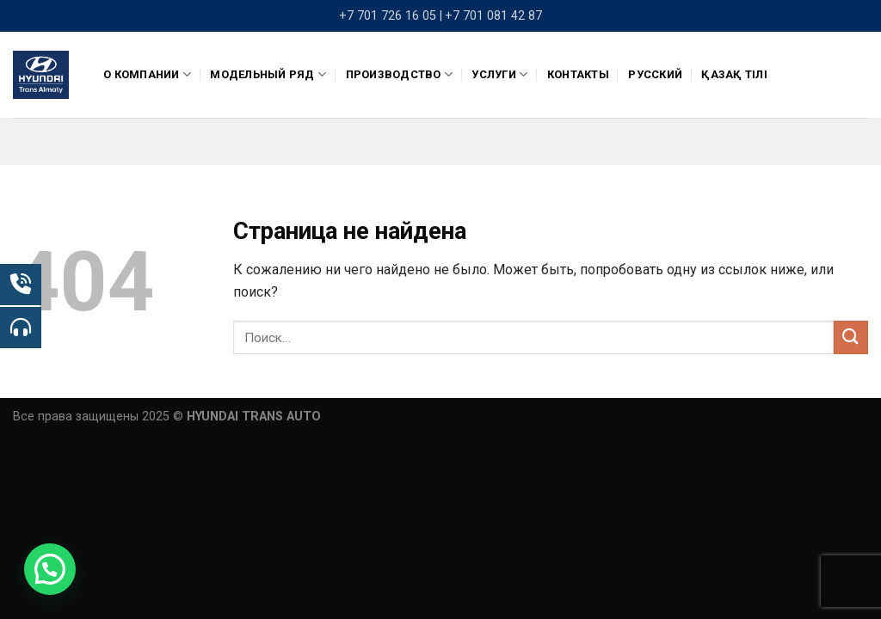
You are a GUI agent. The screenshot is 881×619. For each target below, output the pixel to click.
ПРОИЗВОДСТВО (399, 74)
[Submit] (851, 337)
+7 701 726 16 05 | (390, 16)
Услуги (499, 74)
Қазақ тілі (734, 74)
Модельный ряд (268, 74)
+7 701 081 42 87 (493, 16)
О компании (147, 74)
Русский (655, 74)
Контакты (578, 74)
